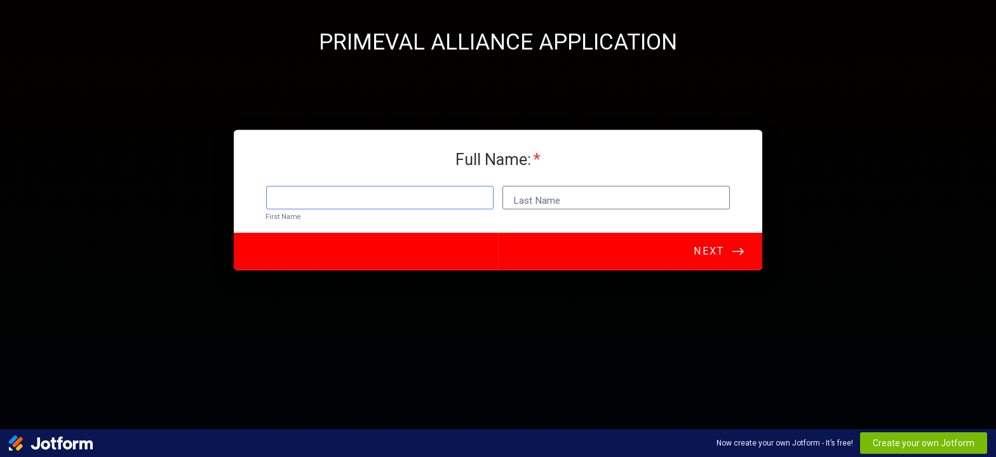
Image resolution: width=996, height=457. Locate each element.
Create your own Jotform (923, 443)
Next (709, 254)
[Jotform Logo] (51, 443)
